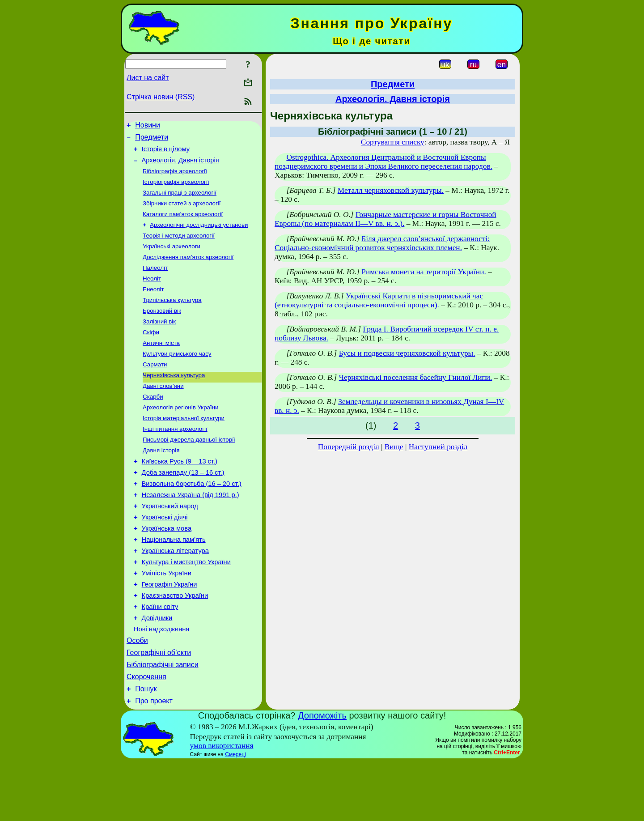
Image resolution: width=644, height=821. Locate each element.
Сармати (155, 386)
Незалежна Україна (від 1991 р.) (190, 529)
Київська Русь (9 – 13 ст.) (179, 492)
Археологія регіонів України (180, 433)
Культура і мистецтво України (186, 604)
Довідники (157, 667)
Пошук (146, 746)
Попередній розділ (348, 446)
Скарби (153, 421)
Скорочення (146, 733)
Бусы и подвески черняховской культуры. (407, 353)
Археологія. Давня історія (180, 165)
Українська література (175, 592)
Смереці (235, 813)
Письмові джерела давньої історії (189, 468)
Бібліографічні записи (163, 719)
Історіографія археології (176, 189)
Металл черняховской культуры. (391, 190)
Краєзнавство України (175, 642)
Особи (137, 693)
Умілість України (166, 617)
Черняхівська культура (174, 398)
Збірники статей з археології (182, 212)
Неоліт (152, 293)
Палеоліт (155, 282)
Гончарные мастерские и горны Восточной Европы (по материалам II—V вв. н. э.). (385, 219)
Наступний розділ (438, 446)
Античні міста (161, 363)
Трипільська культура (172, 317)
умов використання (222, 804)
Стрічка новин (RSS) (161, 97)
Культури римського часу (177, 375)
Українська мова (166, 567)
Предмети (151, 140)
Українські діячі (165, 554)
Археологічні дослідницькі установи (199, 235)
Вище (394, 446)
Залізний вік (159, 340)
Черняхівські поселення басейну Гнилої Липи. (415, 377)
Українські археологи (171, 258)
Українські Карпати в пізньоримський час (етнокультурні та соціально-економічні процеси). (379, 300)
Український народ (170, 542)
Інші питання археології (175, 456)
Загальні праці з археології (179, 200)
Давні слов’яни (163, 410)
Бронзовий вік (162, 328)
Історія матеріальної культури (184, 445)
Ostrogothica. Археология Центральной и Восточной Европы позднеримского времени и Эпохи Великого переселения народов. (383, 161)
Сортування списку (392, 142)
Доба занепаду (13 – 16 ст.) (183, 504)
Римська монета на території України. (423, 272)
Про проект (154, 760)
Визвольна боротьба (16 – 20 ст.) (192, 517)
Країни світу (160, 655)
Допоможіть (322, 774)
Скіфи (151, 352)
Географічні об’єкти (159, 706)
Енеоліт (153, 305)
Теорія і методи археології (179, 247)
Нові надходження (161, 680)
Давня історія (161, 479)
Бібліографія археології (175, 177)
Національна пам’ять (174, 579)
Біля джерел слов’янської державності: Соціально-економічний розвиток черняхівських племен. (382, 243)
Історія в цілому (166, 153)
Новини (147, 126)
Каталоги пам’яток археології (183, 224)
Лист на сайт (148, 77)
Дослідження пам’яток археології (188, 270)
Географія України (169, 630)
